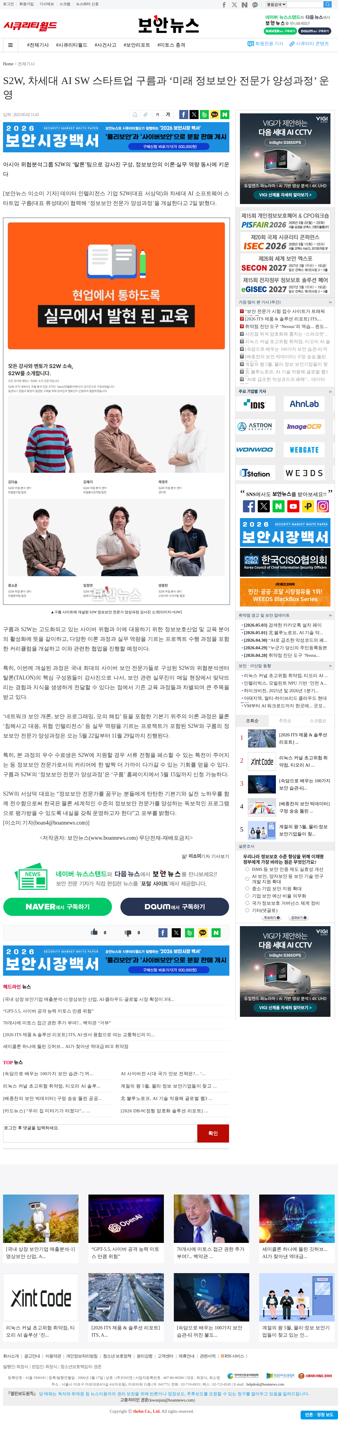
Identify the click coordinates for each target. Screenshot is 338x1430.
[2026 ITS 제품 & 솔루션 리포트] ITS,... (283, 318)
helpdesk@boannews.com (265, 1384)
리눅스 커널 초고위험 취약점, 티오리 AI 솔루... (51, 1086)
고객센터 (165, 1356)
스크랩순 (318, 720)
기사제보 (47, 4)
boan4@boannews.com (60, 823)
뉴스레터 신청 (87, 4)
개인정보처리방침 (81, 1356)
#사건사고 (105, 44)
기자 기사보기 (205, 856)
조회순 (252, 720)
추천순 (285, 720)
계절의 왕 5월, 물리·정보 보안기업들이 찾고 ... (169, 1086)
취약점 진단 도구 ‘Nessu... (281, 655)
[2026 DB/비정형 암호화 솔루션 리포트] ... (164, 1110)
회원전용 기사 (269, 43)
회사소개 (11, 1356)
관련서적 (207, 1356)
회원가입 (26, 4)
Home (8, 64)
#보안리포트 (137, 44)
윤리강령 (144, 1356)
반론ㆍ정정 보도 (319, 1415)
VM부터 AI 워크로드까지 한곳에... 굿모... (285, 705)
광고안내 (32, 1356)
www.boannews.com (113, 838)
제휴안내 (186, 1356)
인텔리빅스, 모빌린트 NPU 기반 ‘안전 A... (285, 683)
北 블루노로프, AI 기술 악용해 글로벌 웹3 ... (166, 1098)
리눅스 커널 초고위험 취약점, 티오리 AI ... (286, 675)
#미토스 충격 (171, 44)
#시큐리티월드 (72, 44)
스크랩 (64, 4)
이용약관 (53, 1356)
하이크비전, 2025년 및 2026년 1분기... (281, 690)
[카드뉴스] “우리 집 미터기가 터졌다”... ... (46, 1110)
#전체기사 (38, 44)
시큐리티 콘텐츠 (312, 43)
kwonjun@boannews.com (171, 1400)
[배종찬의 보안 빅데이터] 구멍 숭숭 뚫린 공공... (52, 1098)
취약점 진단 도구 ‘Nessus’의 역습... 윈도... (286, 326)
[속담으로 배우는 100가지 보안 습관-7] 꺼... (48, 1073)
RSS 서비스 (234, 1356)
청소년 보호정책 (117, 1356)
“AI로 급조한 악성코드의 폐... (285, 640)
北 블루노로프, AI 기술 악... (283, 632)
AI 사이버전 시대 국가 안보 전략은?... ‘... (163, 1073)
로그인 (8, 4)
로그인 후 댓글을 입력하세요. (100, 1133)
